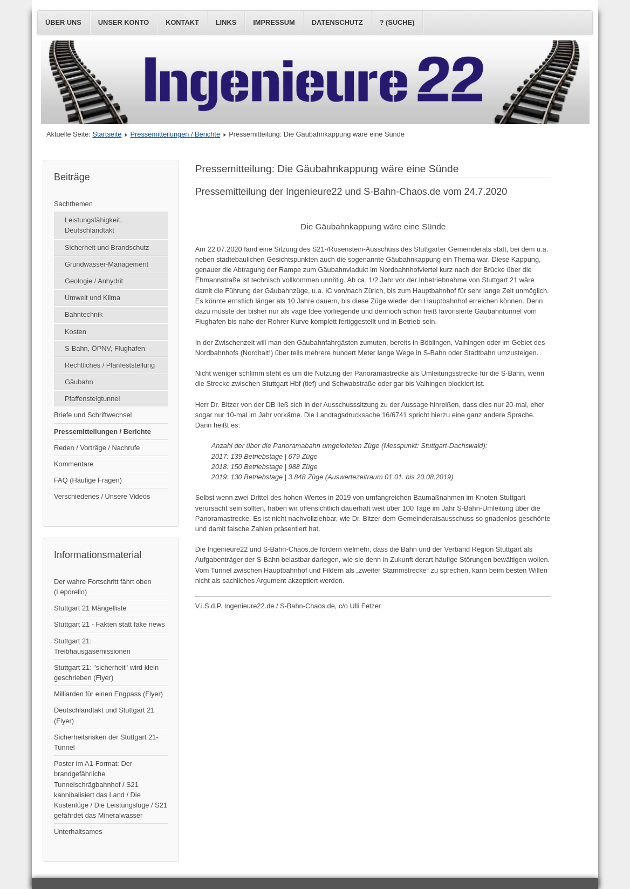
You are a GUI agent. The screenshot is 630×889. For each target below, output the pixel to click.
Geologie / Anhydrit (94, 281)
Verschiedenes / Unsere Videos (102, 496)
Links (226, 22)
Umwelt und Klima (92, 298)
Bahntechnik (83, 314)
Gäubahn (79, 382)
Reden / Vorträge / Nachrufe (97, 448)
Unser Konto (123, 22)
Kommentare (73, 464)
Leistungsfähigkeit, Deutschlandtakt (93, 225)
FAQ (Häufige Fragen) (88, 480)
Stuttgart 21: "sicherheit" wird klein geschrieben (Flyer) (106, 672)
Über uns (63, 22)
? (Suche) (397, 22)
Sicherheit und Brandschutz (107, 247)
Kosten (75, 332)
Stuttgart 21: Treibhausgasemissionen (92, 646)
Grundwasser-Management (106, 264)
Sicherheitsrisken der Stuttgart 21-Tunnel (106, 742)
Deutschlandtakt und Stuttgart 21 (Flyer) (104, 715)
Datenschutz (337, 22)
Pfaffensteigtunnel (92, 399)
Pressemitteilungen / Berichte (175, 134)
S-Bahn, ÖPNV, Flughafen (105, 348)
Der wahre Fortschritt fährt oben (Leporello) (103, 587)
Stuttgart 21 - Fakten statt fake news (109, 624)
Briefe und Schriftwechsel (93, 415)
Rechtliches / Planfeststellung (110, 365)
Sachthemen (73, 204)
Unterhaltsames (78, 831)
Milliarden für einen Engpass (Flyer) (108, 694)
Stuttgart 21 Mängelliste (90, 608)
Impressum (274, 22)
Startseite (106, 134)
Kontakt (182, 22)
